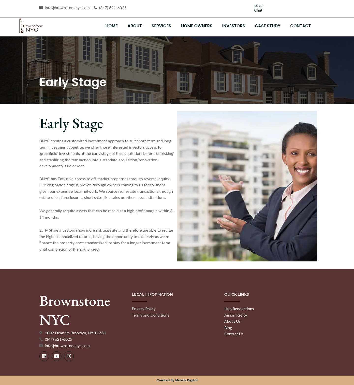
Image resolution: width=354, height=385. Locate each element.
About (135, 26)
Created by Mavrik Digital (176, 380)
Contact (300, 26)
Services (161, 26)
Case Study (267, 26)
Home (111, 26)
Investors (233, 26)
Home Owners (196, 26)
